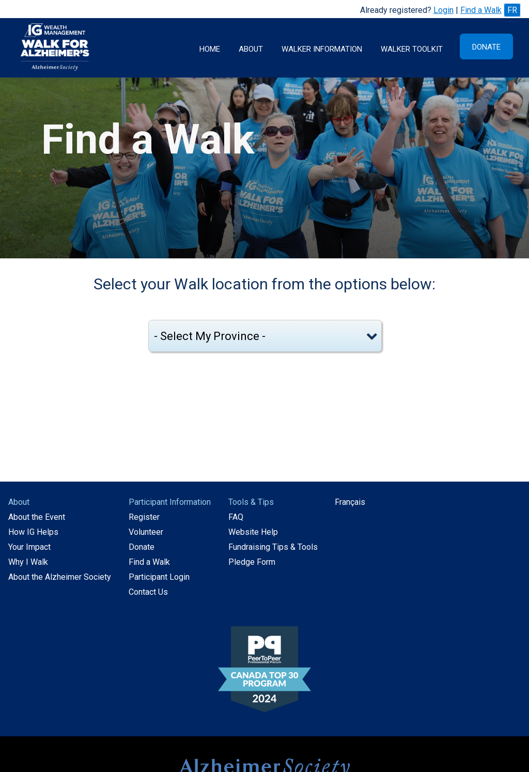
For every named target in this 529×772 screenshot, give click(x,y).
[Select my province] (265, 335)
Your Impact (29, 547)
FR (512, 10)
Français (350, 502)
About (251, 49)
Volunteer (146, 532)
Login (443, 10)
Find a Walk (481, 10)
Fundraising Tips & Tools (273, 547)
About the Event (36, 517)
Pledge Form (251, 562)
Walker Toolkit (412, 49)
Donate (486, 47)
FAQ (235, 517)
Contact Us (148, 592)
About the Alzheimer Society (59, 577)
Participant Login (159, 577)
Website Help (253, 532)
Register (144, 517)
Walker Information (322, 49)
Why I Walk (28, 562)
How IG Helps (33, 532)
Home (209, 49)
